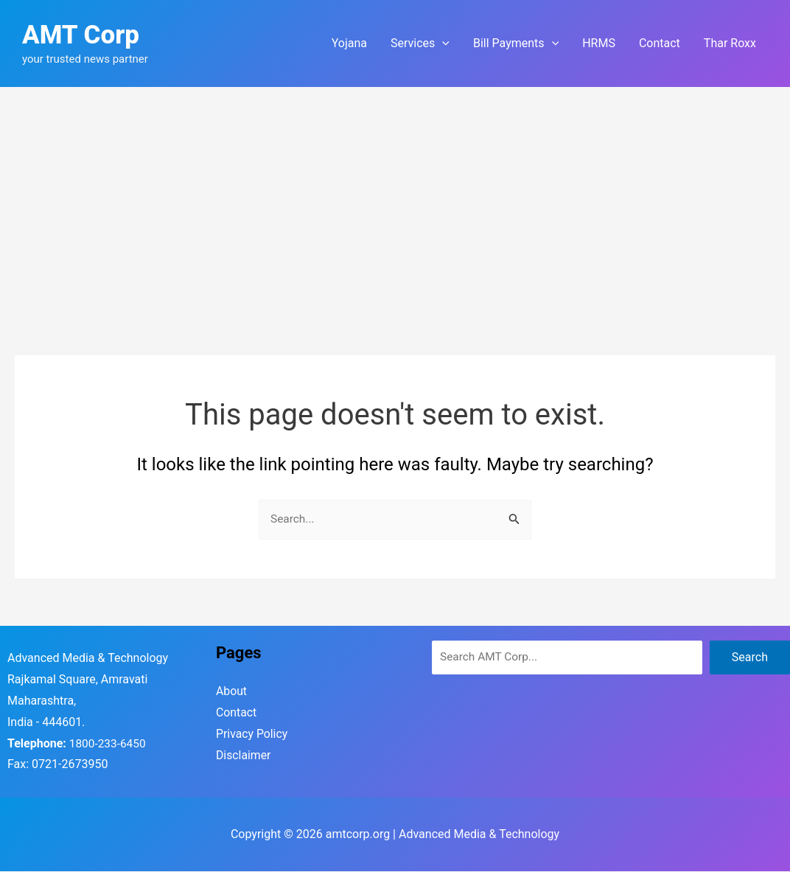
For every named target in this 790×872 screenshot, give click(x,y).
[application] (442, 43)
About (232, 692)
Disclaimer (243, 756)
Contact (236, 713)
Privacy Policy (252, 735)
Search (750, 658)
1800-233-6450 (109, 744)
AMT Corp (80, 35)
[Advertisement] (395, 197)
